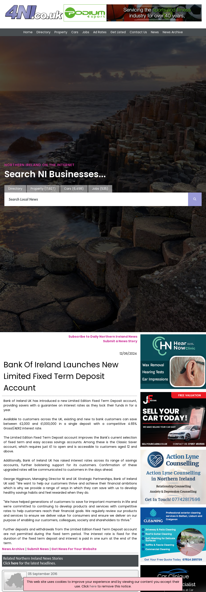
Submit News (38, 549)
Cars (74, 32)
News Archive (173, 32)
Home (28, 32)
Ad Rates (99, 32)
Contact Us (138, 32)
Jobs (85, 32)
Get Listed (118, 32)
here (14, 563)
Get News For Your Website (74, 549)
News (155, 32)
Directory (44, 32)
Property (60, 32)
